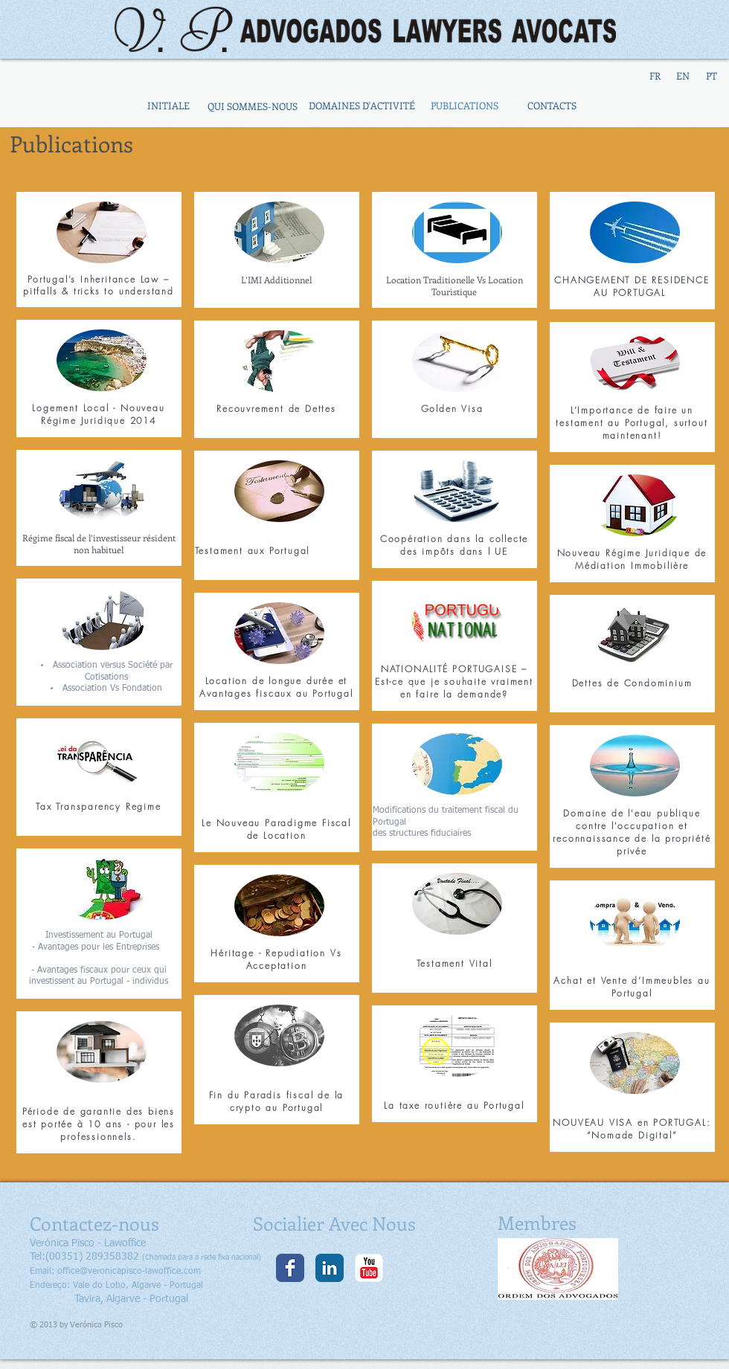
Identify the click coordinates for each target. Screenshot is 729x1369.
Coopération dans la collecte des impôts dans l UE (454, 545)
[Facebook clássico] (290, 1268)
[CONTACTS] (552, 106)
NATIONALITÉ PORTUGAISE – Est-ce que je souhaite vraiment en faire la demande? (454, 681)
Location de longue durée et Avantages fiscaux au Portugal (276, 687)
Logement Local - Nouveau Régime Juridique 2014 (98, 414)
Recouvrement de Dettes (276, 408)
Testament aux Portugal (252, 550)
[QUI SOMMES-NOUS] (252, 106)
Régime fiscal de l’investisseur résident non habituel (99, 543)
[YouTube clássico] (369, 1268)
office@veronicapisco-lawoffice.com (129, 1271)
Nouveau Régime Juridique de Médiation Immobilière (632, 559)
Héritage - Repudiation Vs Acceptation (276, 959)
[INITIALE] (168, 106)
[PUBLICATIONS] (464, 106)
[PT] (712, 75)
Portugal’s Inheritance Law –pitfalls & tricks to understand (98, 285)
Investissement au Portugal (98, 935)
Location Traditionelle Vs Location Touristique (454, 285)
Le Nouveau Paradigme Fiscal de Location (276, 829)
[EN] (683, 75)
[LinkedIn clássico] (329, 1268)
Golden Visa (454, 408)
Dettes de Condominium (632, 683)
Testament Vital (454, 963)
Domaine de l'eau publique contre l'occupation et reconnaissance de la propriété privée (631, 832)
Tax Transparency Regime (98, 806)
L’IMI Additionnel (276, 280)
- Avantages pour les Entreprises (98, 947)
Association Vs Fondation (112, 688)
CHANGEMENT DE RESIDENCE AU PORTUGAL (631, 286)
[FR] (655, 75)
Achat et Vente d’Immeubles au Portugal (631, 986)
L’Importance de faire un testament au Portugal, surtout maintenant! (631, 423)
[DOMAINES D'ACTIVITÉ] (361, 106)
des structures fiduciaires (422, 833)
